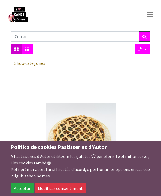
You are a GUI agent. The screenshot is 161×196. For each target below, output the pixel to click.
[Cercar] (144, 36)
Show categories (29, 63)
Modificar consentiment (60, 188)
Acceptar (22, 188)
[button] (142, 49)
